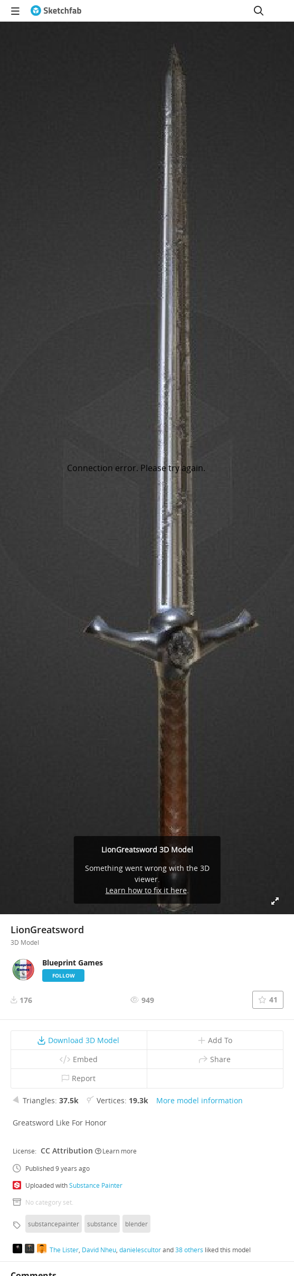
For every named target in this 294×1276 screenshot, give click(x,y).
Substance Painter (95, 1185)
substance (102, 1223)
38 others (189, 1249)
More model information (199, 1100)
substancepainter (53, 1223)
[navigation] (15, 10)
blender (136, 1223)
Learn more (116, 1151)
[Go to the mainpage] (56, 10)
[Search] (258, 10)
